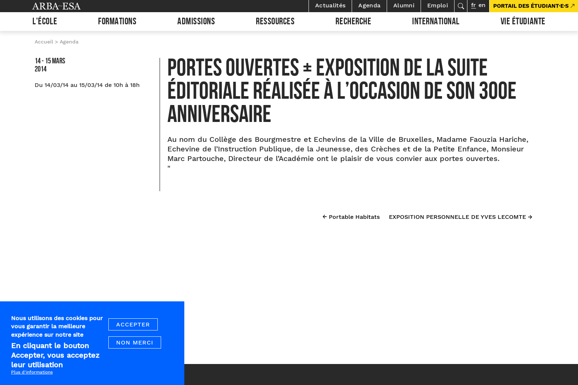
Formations (117, 22)
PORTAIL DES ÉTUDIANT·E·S (531, 6)
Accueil (44, 42)
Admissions (196, 22)
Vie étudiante (523, 22)
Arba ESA (69, 6)
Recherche (353, 22)
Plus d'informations (32, 378)
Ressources (275, 22)
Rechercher (461, 6)
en (481, 4)
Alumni (403, 5)
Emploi (437, 5)
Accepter (133, 330)
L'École (44, 22)
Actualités (330, 5)
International (436, 22)
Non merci (134, 348)
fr (473, 4)
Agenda (369, 5)
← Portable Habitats (351, 216)
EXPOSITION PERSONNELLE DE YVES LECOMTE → (460, 216)
